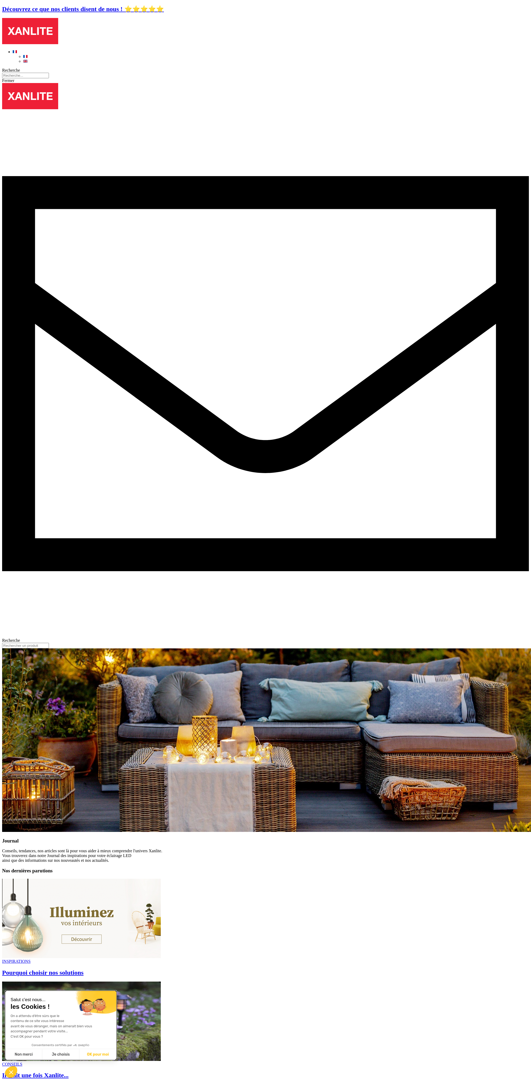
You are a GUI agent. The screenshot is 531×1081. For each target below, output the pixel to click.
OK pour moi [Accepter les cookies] (98, 1054)
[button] (11, 1072)
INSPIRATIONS (16, 961)
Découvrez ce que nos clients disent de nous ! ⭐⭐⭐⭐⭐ (83, 9)
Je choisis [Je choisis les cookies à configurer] (61, 1054)
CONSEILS (12, 1064)
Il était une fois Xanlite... (35, 1075)
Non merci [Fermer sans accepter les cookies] (24, 1054)
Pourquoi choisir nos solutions (43, 972)
